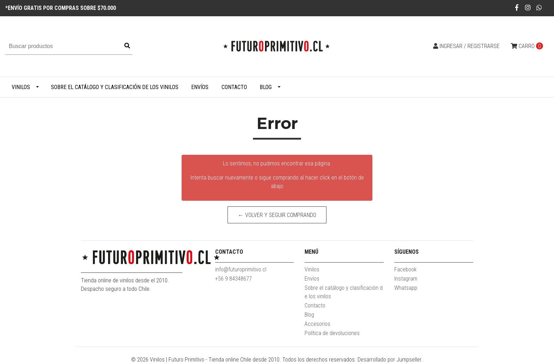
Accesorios (317, 324)
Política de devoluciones (332, 333)
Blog (266, 87)
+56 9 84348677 (233, 278)
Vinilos (21, 87)
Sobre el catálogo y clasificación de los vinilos (114, 87)
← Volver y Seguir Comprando (277, 215)
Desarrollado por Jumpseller (390, 359)
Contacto (234, 87)
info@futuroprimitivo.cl (240, 269)
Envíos (199, 87)
